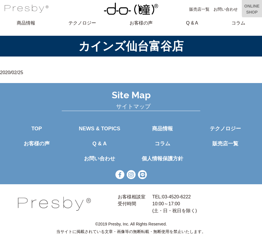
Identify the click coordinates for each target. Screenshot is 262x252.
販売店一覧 (199, 9)
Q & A (192, 22)
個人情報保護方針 (162, 158)
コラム (238, 22)
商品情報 (26, 22)
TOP (36, 128)
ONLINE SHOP (252, 9)
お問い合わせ (226, 9)
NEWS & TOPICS (99, 128)
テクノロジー (82, 22)
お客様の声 (141, 22)
